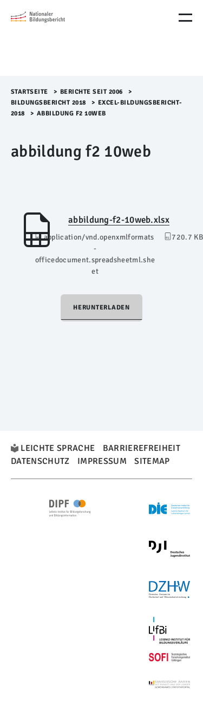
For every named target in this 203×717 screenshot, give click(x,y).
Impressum (102, 461)
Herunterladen (101, 307)
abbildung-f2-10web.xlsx (118, 219)
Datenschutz (40, 461)
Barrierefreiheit (141, 448)
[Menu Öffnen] (185, 17)
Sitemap (151, 461)
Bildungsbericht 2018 (48, 103)
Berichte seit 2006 (91, 92)
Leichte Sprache (58, 448)
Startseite (29, 92)
